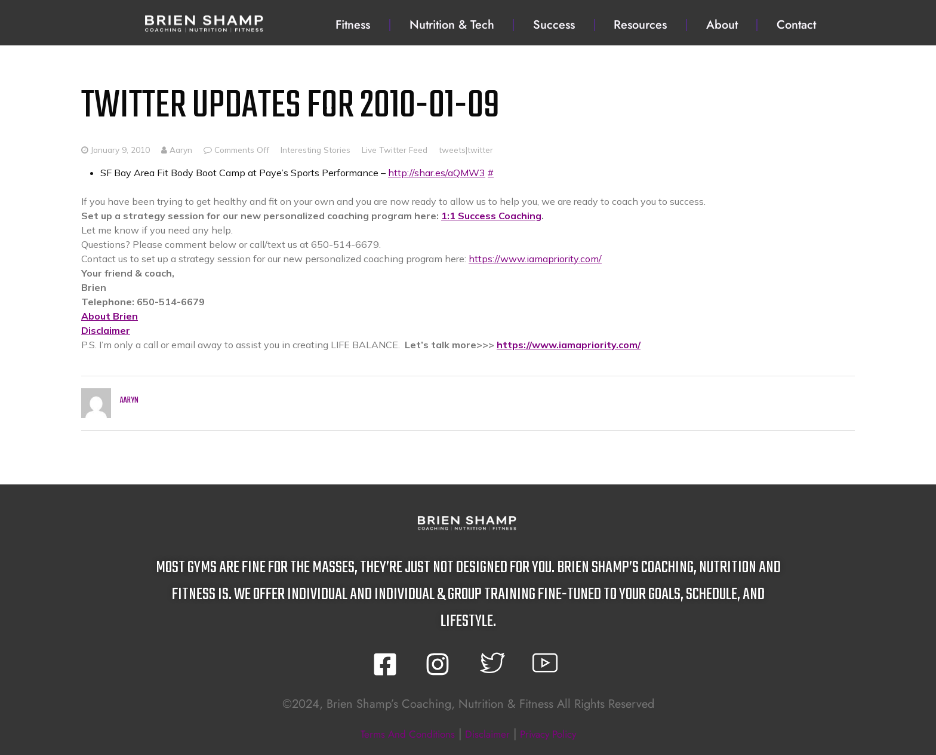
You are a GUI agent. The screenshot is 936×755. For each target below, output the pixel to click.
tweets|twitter (466, 150)
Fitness (352, 24)
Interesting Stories (315, 150)
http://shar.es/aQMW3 (436, 173)
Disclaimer (105, 330)
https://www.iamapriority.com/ (535, 259)
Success (554, 24)
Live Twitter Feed (394, 150)
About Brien (109, 316)
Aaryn (176, 150)
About (722, 24)
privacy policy (561, 733)
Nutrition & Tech (452, 24)
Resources (640, 24)
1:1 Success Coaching (491, 216)
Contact (796, 24)
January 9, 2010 (120, 150)
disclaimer (489, 733)
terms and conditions (396, 733)
